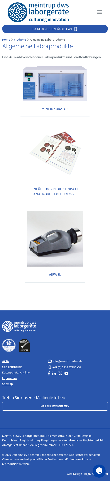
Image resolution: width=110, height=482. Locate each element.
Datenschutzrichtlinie (16, 372)
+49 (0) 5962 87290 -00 (64, 367)
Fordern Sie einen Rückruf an (55, 29)
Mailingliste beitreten (55, 406)
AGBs (5, 361)
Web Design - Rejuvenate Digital (87, 474)
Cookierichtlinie (12, 367)
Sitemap (7, 384)
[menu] (99, 12)
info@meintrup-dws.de (65, 361)
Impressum (9, 378)
